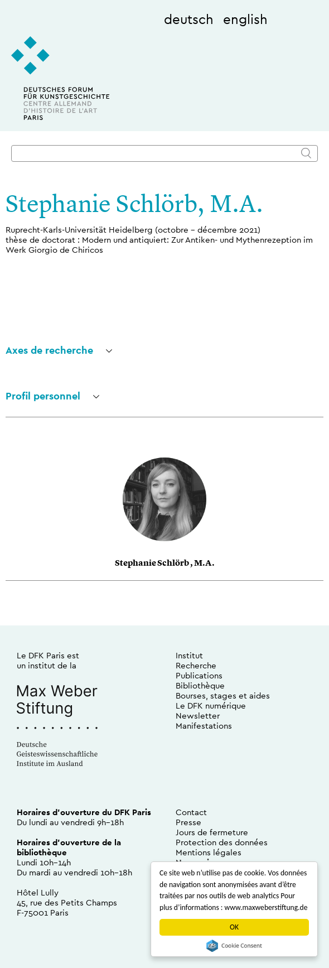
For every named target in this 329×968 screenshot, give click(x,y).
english (245, 19)
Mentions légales (208, 852)
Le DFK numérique (211, 705)
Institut (189, 655)
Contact (191, 812)
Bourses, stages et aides (223, 695)
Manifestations (204, 725)
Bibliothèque (200, 685)
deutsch (189, 19)
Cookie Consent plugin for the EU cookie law (234, 946)
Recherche (196, 665)
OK (234, 927)
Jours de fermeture (212, 832)
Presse (188, 822)
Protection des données (222, 842)
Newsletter (198, 715)
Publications (199, 675)
